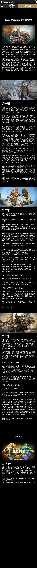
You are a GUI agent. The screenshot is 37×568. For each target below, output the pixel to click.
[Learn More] (18, 497)
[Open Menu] (2, 6)
